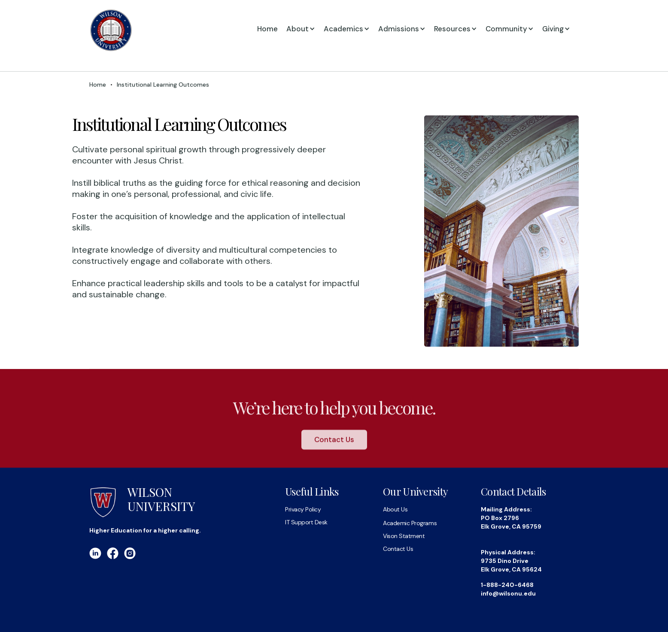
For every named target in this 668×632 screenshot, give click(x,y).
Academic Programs (410, 523)
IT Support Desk (306, 522)
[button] (305, 29)
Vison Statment (404, 536)
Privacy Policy (303, 509)
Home (267, 28)
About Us (395, 509)
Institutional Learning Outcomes (163, 84)
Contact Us (334, 444)
